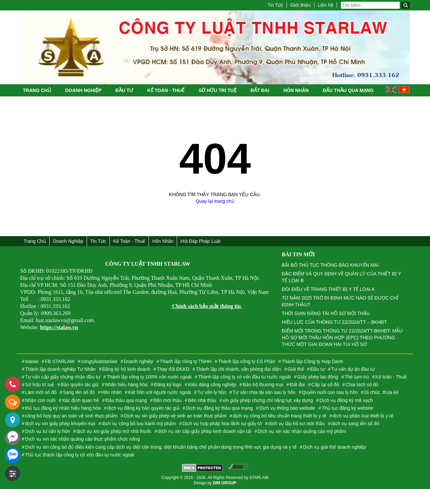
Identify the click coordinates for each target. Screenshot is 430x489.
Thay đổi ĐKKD (173, 369)
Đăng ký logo (168, 384)
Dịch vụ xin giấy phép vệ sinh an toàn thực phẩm (175, 415)
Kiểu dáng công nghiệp (212, 384)
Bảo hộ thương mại (263, 384)
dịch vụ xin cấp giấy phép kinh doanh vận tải (204, 431)
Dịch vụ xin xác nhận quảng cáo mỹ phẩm (302, 431)
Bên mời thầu (168, 400)
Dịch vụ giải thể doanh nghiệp (334, 447)
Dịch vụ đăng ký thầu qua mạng (219, 408)
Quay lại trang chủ (215, 201)
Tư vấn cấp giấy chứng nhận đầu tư (62, 377)
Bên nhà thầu (202, 400)
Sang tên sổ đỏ (79, 392)
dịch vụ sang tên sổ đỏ (355, 423)
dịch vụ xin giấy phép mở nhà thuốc (113, 431)
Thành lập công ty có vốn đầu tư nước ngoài (244, 377)
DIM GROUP (224, 483)
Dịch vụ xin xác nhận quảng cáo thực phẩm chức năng (82, 439)
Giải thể (296, 369)
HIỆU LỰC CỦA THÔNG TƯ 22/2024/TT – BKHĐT (334, 322)
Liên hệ (325, 5)
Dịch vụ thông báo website (287, 408)
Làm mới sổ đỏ (40, 392)
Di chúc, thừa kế (381, 392)
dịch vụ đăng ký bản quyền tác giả (143, 408)
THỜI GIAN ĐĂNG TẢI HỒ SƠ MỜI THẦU (326, 313)
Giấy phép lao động (317, 377)
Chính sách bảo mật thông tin (206, 306)
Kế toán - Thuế (165, 90)
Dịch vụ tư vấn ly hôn (47, 431)
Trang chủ (37, 90)
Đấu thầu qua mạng (348, 90)
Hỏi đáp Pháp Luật (200, 241)
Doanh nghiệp (83, 90)
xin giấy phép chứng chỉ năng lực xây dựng (268, 400)
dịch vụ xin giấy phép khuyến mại (60, 423)
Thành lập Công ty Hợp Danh (312, 361)
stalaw (32, 361)
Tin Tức (275, 5)
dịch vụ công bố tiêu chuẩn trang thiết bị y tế (279, 415)
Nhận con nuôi (40, 400)
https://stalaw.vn (59, 327)
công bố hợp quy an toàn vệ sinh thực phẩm (71, 415)
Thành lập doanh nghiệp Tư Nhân (60, 369)
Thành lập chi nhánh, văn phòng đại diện (238, 369)
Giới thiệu (300, 5)
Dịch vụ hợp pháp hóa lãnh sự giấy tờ (222, 423)
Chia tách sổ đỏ (362, 384)
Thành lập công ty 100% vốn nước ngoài (148, 377)
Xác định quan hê (80, 400)
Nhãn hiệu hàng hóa (126, 384)
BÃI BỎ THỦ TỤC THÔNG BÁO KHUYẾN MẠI (330, 265)
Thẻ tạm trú (357, 377)
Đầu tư (124, 90)
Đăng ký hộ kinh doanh (126, 369)
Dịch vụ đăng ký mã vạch (346, 400)
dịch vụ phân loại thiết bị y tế (363, 415)
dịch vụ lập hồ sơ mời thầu (296, 423)
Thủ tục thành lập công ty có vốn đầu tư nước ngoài (79, 454)
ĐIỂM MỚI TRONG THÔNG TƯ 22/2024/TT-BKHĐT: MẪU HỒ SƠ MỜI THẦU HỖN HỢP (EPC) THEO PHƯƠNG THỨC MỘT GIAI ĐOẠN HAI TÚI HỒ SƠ (342, 337)
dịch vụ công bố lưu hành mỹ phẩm (139, 423)
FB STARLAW (60, 361)
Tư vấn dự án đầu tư (353, 369)
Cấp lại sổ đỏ (325, 384)
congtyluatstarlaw (99, 361)
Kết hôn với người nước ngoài (159, 392)
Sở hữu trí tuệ (217, 90)
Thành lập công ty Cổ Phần (246, 361)
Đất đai (260, 90)
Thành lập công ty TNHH (185, 361)
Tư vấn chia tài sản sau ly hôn (264, 392)
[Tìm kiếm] (405, 5)
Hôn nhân (295, 90)
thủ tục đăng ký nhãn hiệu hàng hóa (63, 408)
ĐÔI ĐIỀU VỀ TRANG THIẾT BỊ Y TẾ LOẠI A (328, 289)
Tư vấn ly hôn (212, 392)
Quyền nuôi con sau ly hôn (330, 392)
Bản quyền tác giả (80, 384)
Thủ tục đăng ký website (347, 408)
